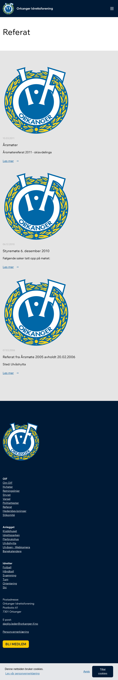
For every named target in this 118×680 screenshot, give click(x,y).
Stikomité (9, 515)
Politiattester (11, 503)
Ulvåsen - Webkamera (16, 547)
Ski (5, 587)
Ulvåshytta (9, 543)
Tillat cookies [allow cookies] (102, 671)
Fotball (7, 567)
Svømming (9, 575)
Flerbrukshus (11, 539)
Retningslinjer (11, 490)
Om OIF (7, 482)
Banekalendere (12, 551)
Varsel (6, 499)
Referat (7, 507)
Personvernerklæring (16, 631)
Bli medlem (15, 644)
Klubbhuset (10, 531)
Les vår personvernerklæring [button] (22, 673)
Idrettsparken (11, 535)
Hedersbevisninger (14, 511)
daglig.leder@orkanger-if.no (20, 623)
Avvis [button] (86, 671)
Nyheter (8, 486)
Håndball (8, 571)
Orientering (10, 583)
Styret (7, 494)
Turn (5, 579)
